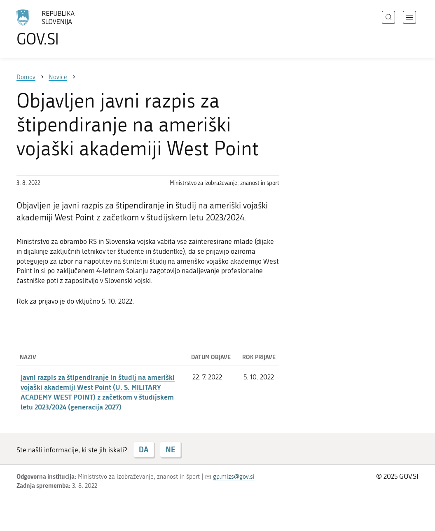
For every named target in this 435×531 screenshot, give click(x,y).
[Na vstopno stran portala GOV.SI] (68, 28)
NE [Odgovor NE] (170, 449)
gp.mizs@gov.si (234, 476)
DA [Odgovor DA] (143, 449)
